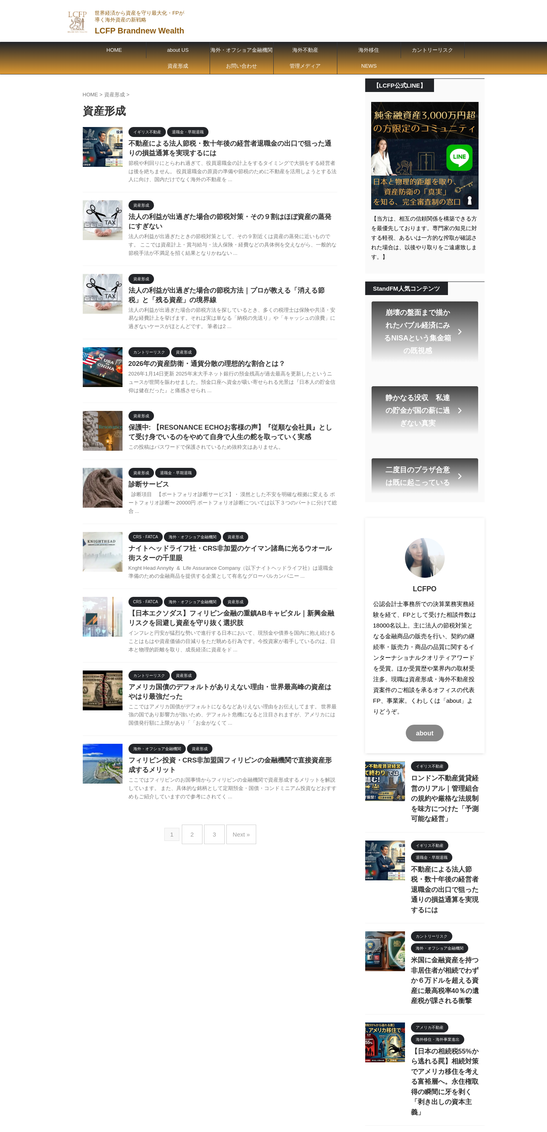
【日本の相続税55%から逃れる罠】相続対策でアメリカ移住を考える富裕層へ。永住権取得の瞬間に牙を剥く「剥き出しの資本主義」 (447, 977)
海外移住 (368, 50)
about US (178, 50)
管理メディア (305, 66)
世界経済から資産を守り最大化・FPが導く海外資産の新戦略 (287, 1092)
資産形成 (177, 66)
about (424, 687)
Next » (237, 845)
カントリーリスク (432, 50)
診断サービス (147, 492)
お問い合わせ (241, 66)
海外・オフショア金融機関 (241, 50)
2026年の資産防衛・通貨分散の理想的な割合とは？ (202, 369)
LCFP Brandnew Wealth (139, 30)
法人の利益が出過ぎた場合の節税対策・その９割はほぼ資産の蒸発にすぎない (447, 1041)
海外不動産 (305, 50)
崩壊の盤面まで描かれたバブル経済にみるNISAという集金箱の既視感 (423, 321)
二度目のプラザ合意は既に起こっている (424, 434)
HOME (114, 50)
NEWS (369, 66)
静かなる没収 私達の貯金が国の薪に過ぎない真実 (424, 380)
